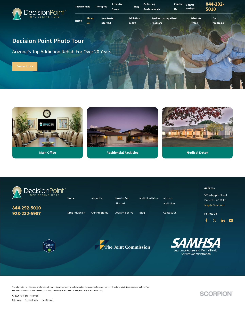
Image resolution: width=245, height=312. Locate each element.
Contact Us (25, 66)
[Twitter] (214, 220)
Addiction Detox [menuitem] (134, 21)
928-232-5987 (26, 213)
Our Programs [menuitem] (218, 21)
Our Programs (99, 213)
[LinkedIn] (223, 220)
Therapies (101, 7)
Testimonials (82, 7)
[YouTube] (231, 220)
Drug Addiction (76, 213)
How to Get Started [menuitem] (108, 21)
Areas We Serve (124, 213)
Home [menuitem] (78, 21)
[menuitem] (16, 300)
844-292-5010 (215, 7)
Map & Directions (214, 205)
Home (71, 198)
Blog (136, 7)
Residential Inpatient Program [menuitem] (164, 21)
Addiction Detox (148, 198)
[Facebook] (206, 220)
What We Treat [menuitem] (196, 21)
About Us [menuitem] (90, 21)
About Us (96, 198)
